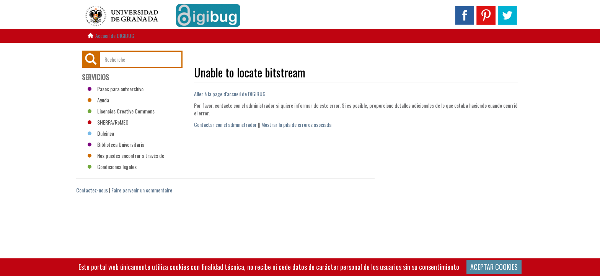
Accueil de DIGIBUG (114, 35)
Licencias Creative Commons (121, 111)
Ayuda (98, 100)
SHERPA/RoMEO (108, 122)
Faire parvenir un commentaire (141, 190)
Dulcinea (101, 133)
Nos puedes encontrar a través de (126, 155)
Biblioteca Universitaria (116, 144)
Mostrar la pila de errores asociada (296, 124)
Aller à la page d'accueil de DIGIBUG (230, 94)
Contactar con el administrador (225, 124)
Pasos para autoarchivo (115, 89)
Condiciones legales (112, 167)
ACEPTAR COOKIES (494, 267)
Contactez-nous (92, 190)
